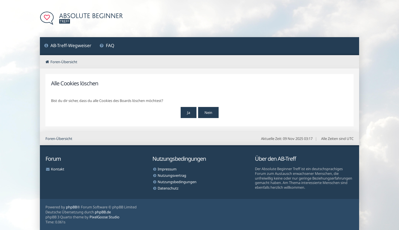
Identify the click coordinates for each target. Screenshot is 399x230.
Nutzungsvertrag (172, 175)
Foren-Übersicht (58, 138)
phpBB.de (103, 211)
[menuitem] (68, 46)
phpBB (71, 207)
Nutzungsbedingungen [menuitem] (177, 181)
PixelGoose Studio (104, 216)
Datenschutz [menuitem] (168, 188)
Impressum (167, 169)
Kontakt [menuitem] (57, 169)
